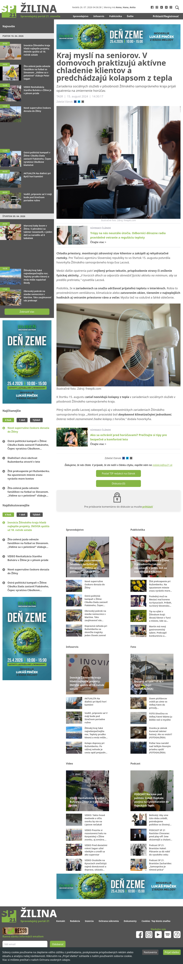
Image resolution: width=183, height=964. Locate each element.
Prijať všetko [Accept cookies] (172, 952)
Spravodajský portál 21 (34, 921)
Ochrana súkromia (109, 921)
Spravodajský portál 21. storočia (40, 16)
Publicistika (115, 16)
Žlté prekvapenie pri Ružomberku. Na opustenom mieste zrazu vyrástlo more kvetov (29, 474)
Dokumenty (130, 921)
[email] (82, 102)
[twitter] (79, 102)
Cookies (146, 921)
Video (69, 763)
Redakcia (75, 921)
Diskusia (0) (118, 483)
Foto (133, 647)
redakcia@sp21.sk (162, 465)
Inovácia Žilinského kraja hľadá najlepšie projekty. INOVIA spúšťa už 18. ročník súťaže (28, 526)
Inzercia (89, 921)
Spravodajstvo (80, 16)
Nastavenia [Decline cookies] (150, 952)
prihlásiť (147, 506)
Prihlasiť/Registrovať (166, 16)
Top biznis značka (160, 921)
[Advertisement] (27, 134)
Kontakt (60, 921)
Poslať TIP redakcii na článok (118, 473)
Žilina (38, 8)
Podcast (135, 763)
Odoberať (57, 944)
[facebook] (75, 102)
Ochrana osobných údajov (54, 959)
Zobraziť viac (27, 311)
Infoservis (98, 16)
